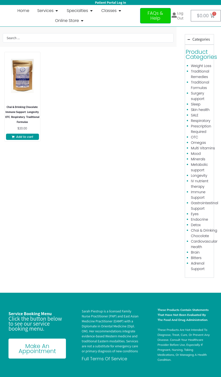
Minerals (198, 159)
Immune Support (15, 112)
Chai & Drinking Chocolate (22, 107)
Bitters (196, 257)
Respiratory (18, 117)
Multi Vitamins (203, 148)
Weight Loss (201, 65)
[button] (22, 137)
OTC (7, 117)
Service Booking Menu (30, 313)
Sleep (196, 104)
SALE (195, 115)
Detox (196, 224)
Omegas (198, 142)
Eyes (195, 213)
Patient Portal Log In (110, 2)
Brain (195, 252)
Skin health (200, 109)
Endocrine (199, 219)
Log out (180, 16)
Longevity (33, 112)
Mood (196, 153)
